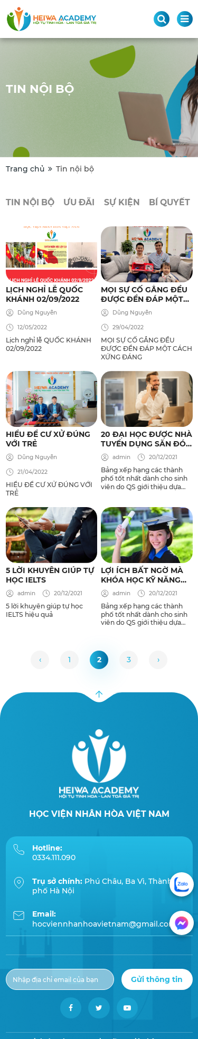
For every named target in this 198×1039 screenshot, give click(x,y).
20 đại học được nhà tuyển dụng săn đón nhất (146, 439)
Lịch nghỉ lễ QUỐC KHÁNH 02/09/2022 (44, 294)
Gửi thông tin (157, 979)
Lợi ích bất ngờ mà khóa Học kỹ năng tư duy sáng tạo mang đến (142, 575)
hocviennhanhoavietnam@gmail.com (104, 924)
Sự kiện (122, 202)
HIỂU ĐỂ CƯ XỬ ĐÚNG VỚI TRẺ (48, 439)
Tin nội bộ (30, 202)
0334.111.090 (54, 857)
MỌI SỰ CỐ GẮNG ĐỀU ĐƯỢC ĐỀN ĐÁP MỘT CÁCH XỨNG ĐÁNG (144, 294)
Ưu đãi (79, 202)
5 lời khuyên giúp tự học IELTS (50, 575)
